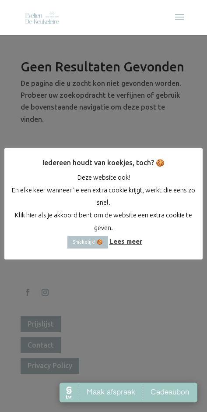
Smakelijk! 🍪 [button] (88, 242)
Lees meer (125, 241)
